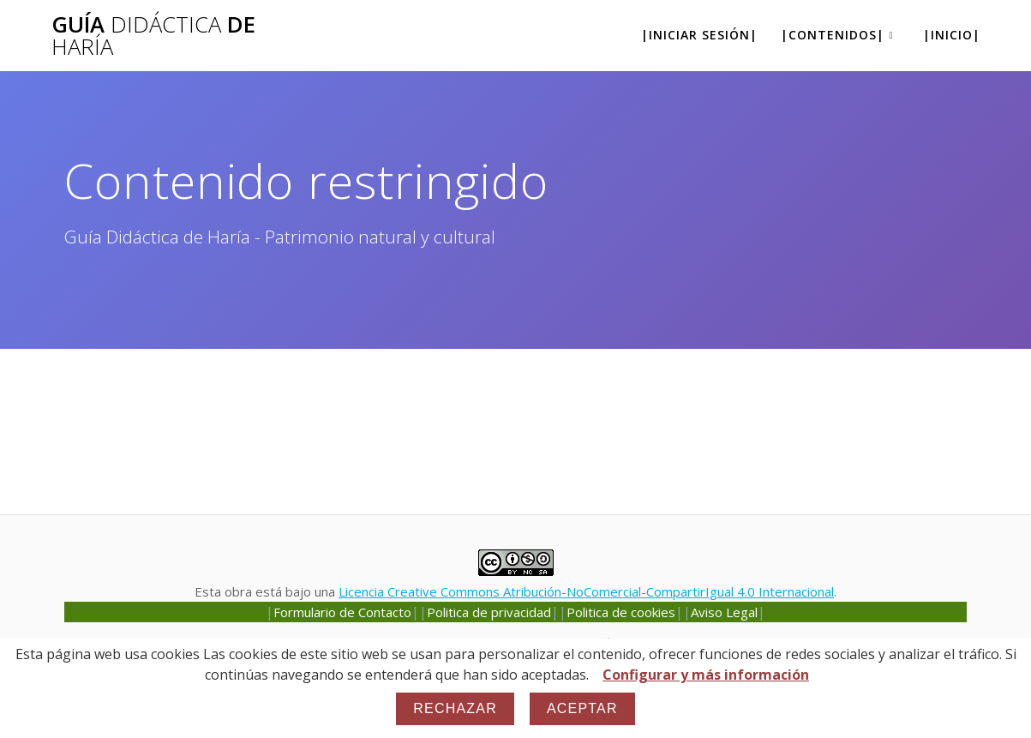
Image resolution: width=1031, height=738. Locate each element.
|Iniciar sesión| (699, 35)
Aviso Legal (724, 612)
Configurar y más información (705, 674)
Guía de (153, 35)
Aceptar (582, 708)
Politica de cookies (620, 612)
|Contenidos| (832, 35)
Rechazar (455, 708)
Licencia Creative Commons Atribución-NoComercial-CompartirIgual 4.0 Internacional (586, 591)
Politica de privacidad (489, 612)
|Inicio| (951, 35)
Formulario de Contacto (342, 612)
